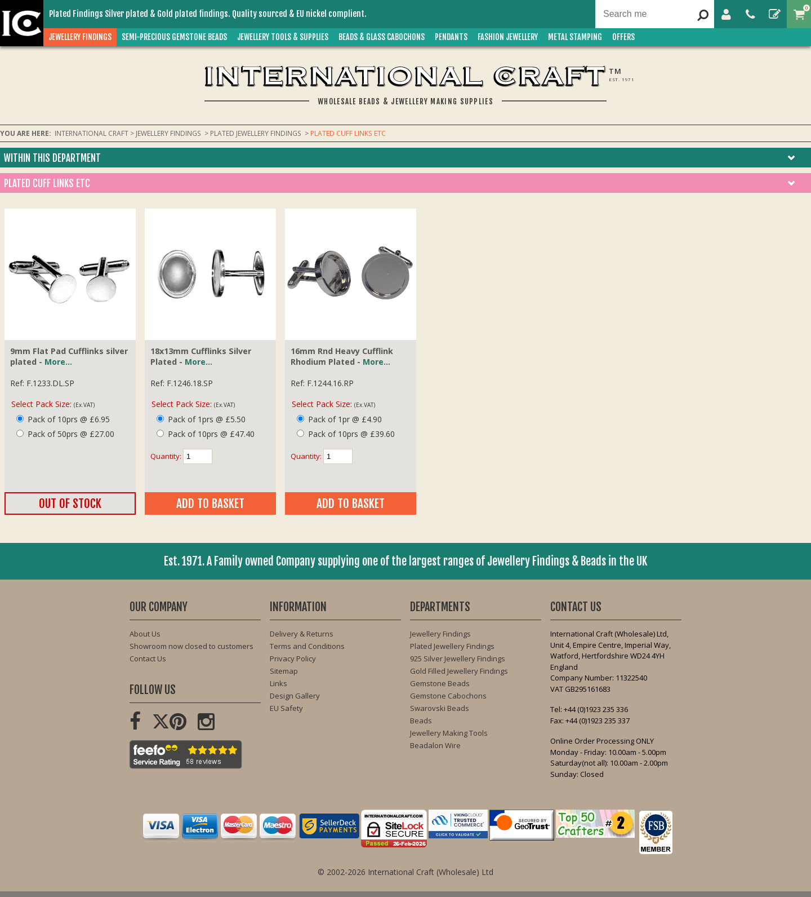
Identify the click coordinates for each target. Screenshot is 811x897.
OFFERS (626, 37)
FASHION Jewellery (510, 37)
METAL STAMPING (578, 37)
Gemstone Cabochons (448, 696)
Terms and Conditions (307, 646)
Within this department (52, 158)
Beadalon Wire (435, 745)
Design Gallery (295, 696)
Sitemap (284, 671)
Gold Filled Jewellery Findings (459, 671)
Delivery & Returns (301, 634)
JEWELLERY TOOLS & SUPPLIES (285, 37)
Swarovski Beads (439, 708)
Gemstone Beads (440, 683)
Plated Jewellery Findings (452, 646)
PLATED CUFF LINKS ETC (47, 183)
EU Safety (286, 708)
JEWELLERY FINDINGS (82, 37)
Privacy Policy (293, 658)
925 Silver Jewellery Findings (457, 658)
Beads (421, 720)
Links (278, 683)
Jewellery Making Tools (449, 733)
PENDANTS (454, 37)
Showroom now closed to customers (191, 646)
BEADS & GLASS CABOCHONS (384, 37)
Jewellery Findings (440, 634)
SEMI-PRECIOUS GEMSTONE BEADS (177, 37)
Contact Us (148, 658)
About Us (145, 634)
